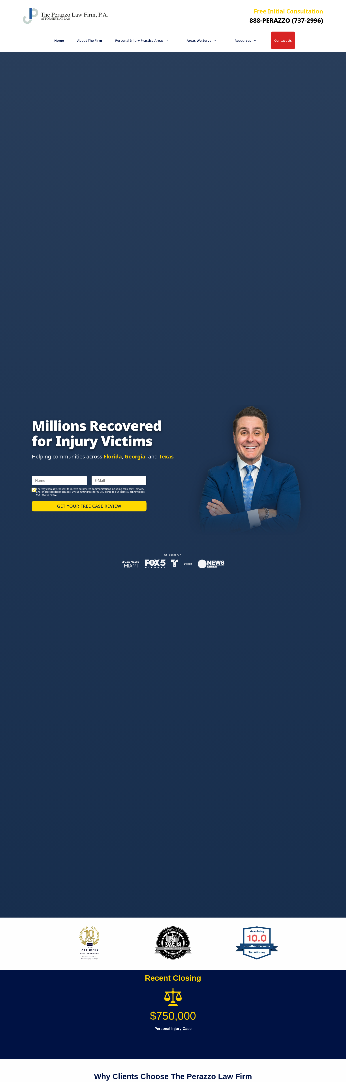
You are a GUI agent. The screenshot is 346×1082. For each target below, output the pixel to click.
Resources (248, 40)
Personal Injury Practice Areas (144, 40)
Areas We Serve (204, 40)
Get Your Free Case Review (89, 506)
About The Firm (89, 40)
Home (59, 40)
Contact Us (283, 40)
